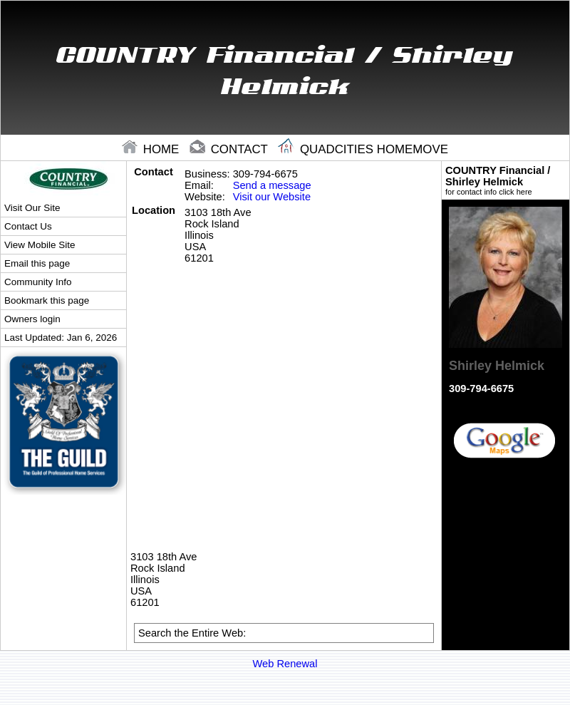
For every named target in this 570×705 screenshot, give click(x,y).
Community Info (37, 282)
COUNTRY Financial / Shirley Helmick (505, 180)
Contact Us (28, 226)
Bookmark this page (46, 300)
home (152, 149)
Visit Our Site (32, 207)
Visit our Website (272, 196)
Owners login (32, 319)
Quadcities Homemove (363, 149)
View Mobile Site (39, 245)
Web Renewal (285, 663)
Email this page (37, 263)
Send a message (272, 185)
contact (230, 149)
